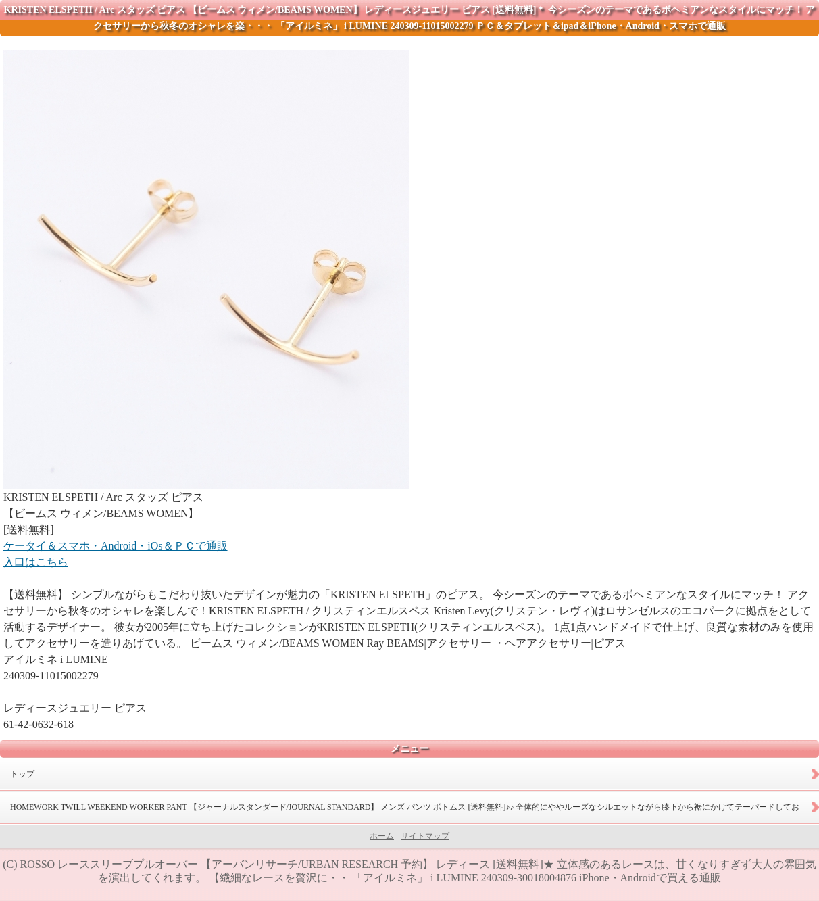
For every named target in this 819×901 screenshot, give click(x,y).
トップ (22, 774)
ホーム (382, 836)
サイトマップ (425, 836)
